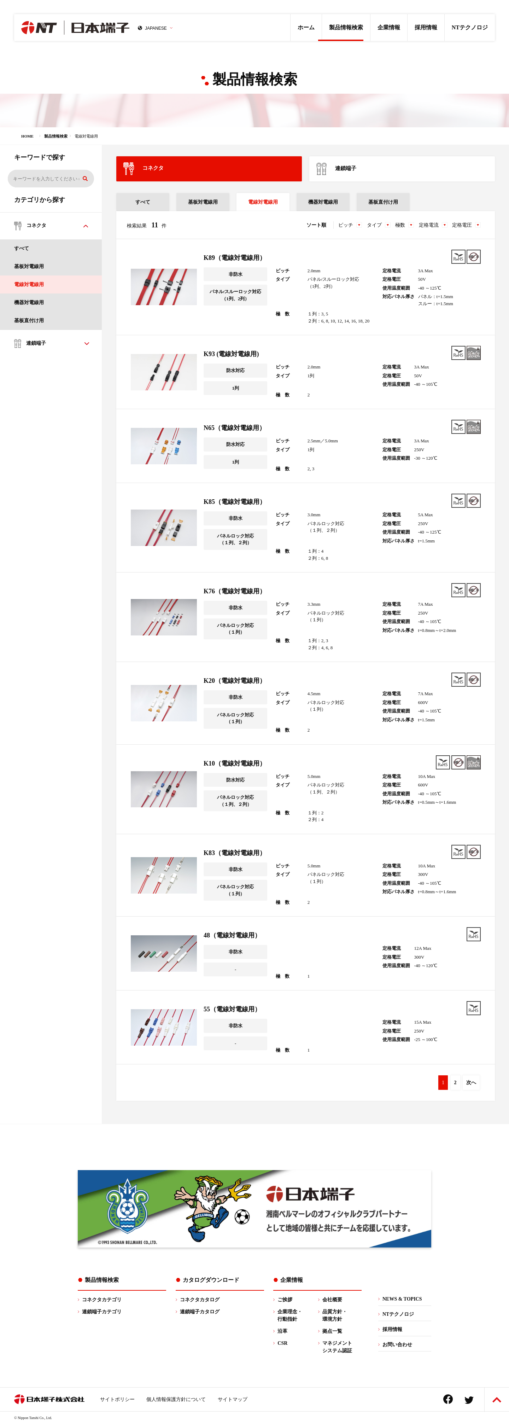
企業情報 (389, 27)
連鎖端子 (336, 169)
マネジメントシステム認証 (337, 1347)
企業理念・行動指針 (289, 1315)
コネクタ (143, 169)
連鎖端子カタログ (200, 1311)
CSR (282, 1343)
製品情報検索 (346, 27)
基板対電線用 (29, 266)
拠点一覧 (332, 1331)
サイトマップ (232, 1399)
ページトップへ (497, 1400)
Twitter (469, 1400)
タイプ (374, 225)
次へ (471, 1082)
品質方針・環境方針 (334, 1315)
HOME (27, 136)
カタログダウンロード (211, 1280)
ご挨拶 (284, 1299)
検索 (85, 178)
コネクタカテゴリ (102, 1299)
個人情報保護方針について (176, 1399)
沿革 (282, 1331)
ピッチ (345, 225)
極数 (400, 225)
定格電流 (429, 225)
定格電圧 (462, 225)
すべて (21, 248)
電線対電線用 (29, 284)
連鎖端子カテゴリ (102, 1311)
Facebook (448, 1399)
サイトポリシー (117, 1399)
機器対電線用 (29, 302)
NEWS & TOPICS (402, 1299)
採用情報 (426, 27)
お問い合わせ (397, 1344)
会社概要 (332, 1299)
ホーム (306, 27)
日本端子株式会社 (75, 28)
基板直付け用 (29, 320)
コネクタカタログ (200, 1299)
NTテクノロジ (470, 27)
